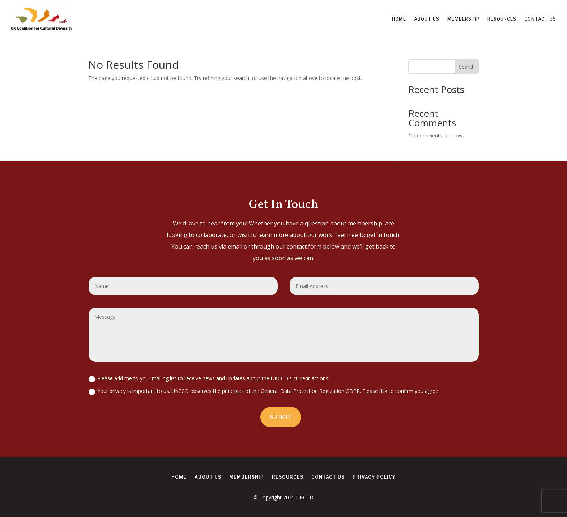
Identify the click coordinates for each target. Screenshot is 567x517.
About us (426, 19)
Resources (501, 19)
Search (467, 66)
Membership (463, 19)
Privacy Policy (374, 477)
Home (399, 19)
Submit (281, 417)
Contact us (540, 19)
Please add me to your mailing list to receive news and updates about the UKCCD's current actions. (209, 378)
